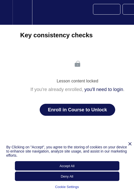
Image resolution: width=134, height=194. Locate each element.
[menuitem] (22, 12)
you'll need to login (103, 89)
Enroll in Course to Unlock (77, 109)
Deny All (67, 176)
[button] (6, 12)
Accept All (67, 166)
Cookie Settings (67, 187)
